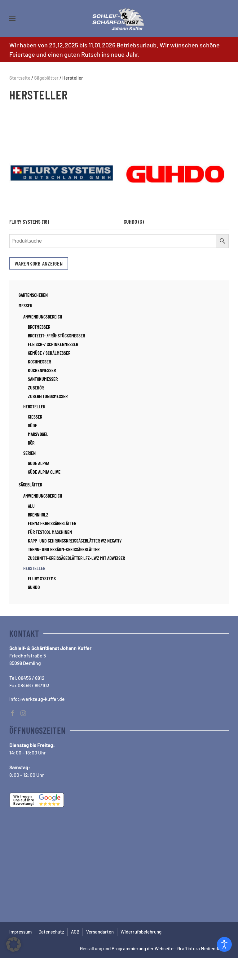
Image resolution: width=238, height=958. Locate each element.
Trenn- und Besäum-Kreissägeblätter (63, 549)
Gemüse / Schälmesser (49, 353)
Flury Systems (42, 578)
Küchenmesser (42, 370)
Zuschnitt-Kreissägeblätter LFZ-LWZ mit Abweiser (76, 558)
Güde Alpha (38, 463)
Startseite (19, 78)
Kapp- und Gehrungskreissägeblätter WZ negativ (75, 540)
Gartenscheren (33, 295)
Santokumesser (43, 379)
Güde (32, 425)
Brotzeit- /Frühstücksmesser (56, 335)
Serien (29, 453)
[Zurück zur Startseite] (119, 18)
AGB (75, 931)
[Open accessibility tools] (224, 944)
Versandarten (100, 931)
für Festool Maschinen (50, 532)
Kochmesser (39, 361)
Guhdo (34, 587)
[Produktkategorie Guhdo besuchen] (176, 166)
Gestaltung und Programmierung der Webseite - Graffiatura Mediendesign (154, 948)
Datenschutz (51, 931)
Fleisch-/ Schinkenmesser (53, 344)
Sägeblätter (46, 78)
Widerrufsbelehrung (141, 931)
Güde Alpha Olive (44, 472)
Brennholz (38, 514)
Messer (25, 305)
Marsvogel (38, 434)
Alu (31, 506)
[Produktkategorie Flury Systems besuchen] (61, 166)
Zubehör (36, 387)
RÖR (31, 443)
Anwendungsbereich (42, 316)
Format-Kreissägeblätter (52, 523)
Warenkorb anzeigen (39, 263)
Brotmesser (39, 327)
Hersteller (34, 406)
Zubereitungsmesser (48, 396)
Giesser (35, 417)
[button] (12, 18)
